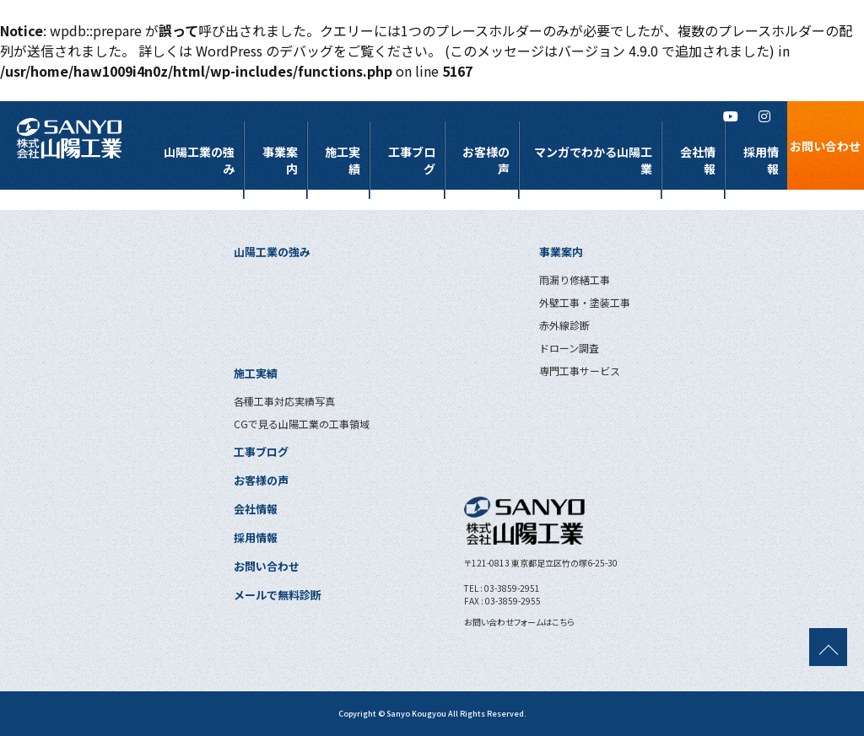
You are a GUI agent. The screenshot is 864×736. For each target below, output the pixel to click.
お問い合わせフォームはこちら (519, 621)
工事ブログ (411, 160)
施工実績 (342, 160)
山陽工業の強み (199, 160)
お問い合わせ (267, 566)
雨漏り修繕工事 (574, 279)
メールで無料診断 (277, 595)
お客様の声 (486, 160)
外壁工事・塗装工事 (584, 302)
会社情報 (698, 160)
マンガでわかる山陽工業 (593, 160)
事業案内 (280, 160)
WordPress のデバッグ (264, 50)
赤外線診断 (564, 325)
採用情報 (761, 160)
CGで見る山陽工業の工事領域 (302, 423)
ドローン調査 (569, 348)
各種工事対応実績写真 (284, 401)
